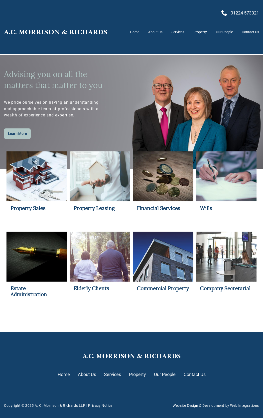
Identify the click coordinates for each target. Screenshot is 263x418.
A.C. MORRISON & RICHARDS (55, 32)
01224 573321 (245, 12)
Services (177, 32)
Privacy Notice (100, 406)
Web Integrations (244, 406)
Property (200, 32)
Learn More (17, 134)
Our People (224, 32)
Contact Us (250, 32)
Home (134, 32)
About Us (155, 32)
